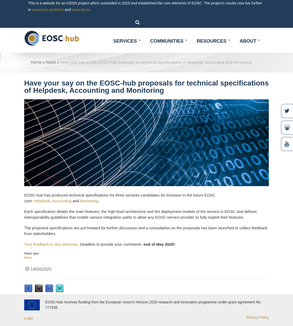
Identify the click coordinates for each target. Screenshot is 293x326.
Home (36, 62)
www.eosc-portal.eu (48, 10)
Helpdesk (42, 201)
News (51, 62)
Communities (168, 41)
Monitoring (89, 201)
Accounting (61, 201)
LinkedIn (49, 288)
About (250, 41)
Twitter (59, 288)
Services (127, 41)
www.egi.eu (81, 10)
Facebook (28, 288)
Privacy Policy (257, 317)
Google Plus (39, 288)
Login (28, 318)
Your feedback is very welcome (51, 244)
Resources (213, 41)
